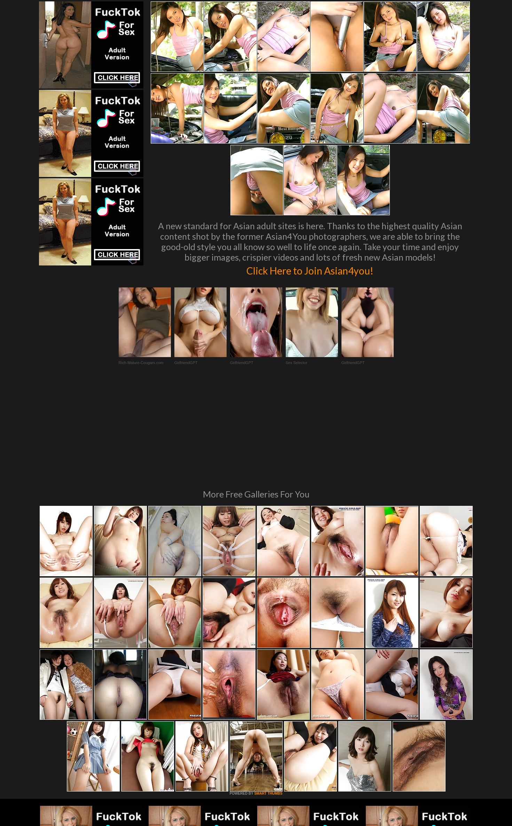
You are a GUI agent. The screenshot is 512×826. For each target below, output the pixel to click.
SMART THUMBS (268, 698)
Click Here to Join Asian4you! (310, 269)
